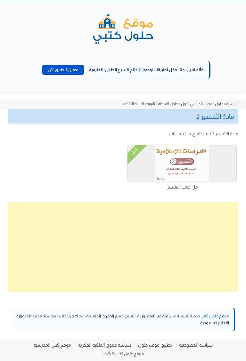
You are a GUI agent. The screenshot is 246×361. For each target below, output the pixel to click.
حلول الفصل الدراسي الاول (202, 104)
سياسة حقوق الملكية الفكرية (104, 345)
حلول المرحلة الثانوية (162, 104)
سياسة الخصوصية (196, 345)
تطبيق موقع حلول (155, 345)
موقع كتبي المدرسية (52, 345)
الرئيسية (233, 104)
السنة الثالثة (134, 104)
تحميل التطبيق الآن (63, 70)
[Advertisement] (123, 247)
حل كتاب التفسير (182, 186)
